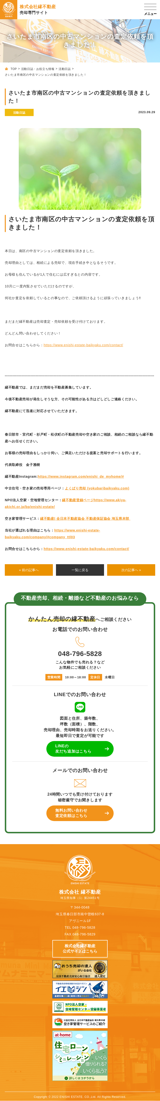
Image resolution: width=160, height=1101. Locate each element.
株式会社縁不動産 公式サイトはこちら (80, 948)
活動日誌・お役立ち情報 (38, 69)
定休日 (95, 677)
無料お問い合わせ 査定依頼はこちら (71, 813)
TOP (14, 69)
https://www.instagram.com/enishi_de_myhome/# (81, 476)
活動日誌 (65, 69)
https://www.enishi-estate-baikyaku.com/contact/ (83, 345)
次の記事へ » (131, 570)
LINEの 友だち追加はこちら (73, 748)
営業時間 (54, 677)
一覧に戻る (80, 570)
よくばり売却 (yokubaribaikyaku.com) (97, 488)
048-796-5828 (80, 646)
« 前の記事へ (29, 570)
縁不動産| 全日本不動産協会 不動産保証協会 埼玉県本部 (85, 518)
